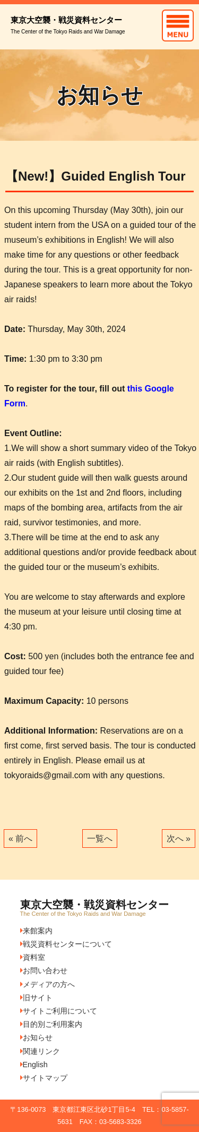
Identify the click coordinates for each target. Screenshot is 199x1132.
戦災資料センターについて (66, 944)
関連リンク (40, 1051)
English (34, 1064)
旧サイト (36, 997)
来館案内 (36, 930)
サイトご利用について (58, 1011)
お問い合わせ (43, 970)
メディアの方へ (47, 984)
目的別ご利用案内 (51, 1024)
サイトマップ (43, 1078)
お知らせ (36, 1037)
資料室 (32, 957)
